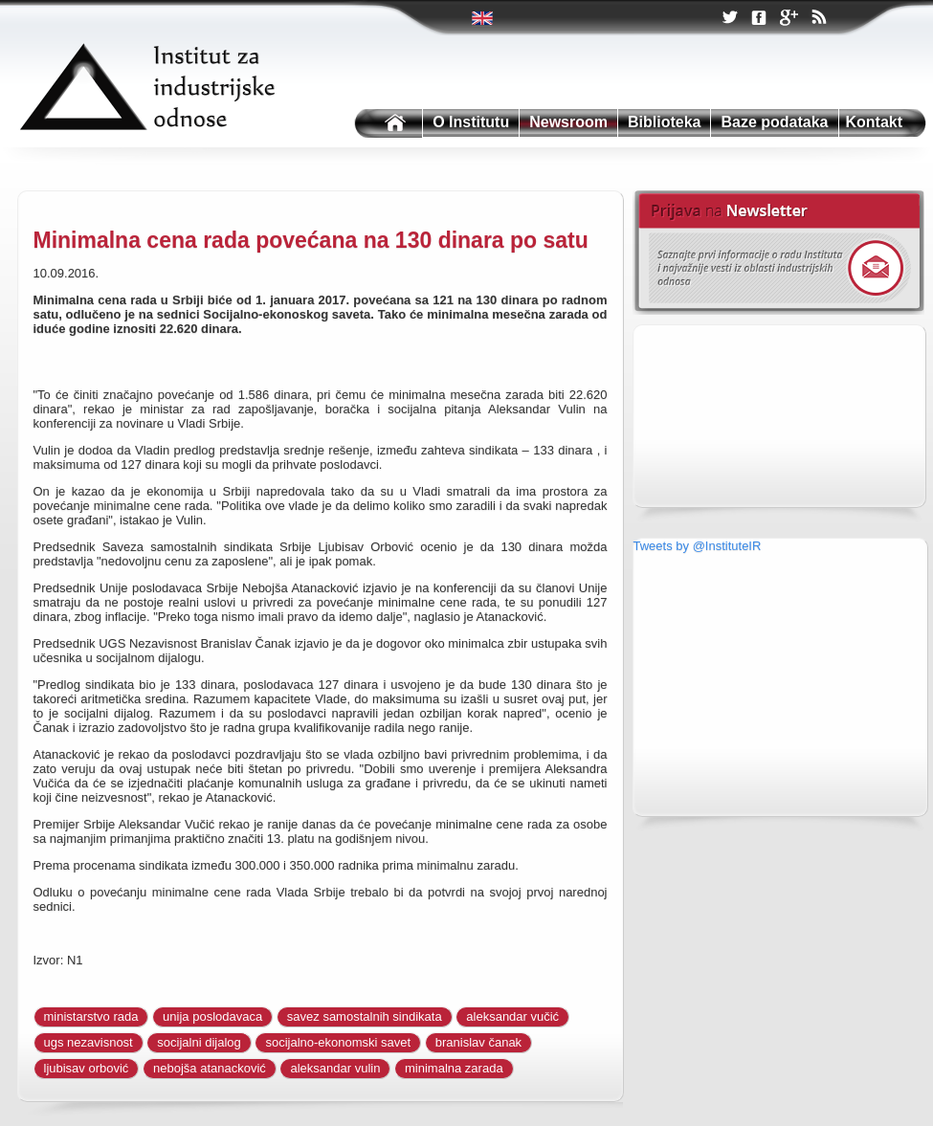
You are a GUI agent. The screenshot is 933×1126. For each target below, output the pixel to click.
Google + (788, 19)
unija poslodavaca (212, 1016)
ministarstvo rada (91, 1016)
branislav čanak (478, 1042)
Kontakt (874, 122)
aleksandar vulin (335, 1068)
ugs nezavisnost (88, 1042)
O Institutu (471, 122)
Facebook (758, 19)
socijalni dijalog (198, 1042)
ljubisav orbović (86, 1068)
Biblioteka (664, 122)
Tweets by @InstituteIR (697, 546)
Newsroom (568, 122)
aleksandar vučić (512, 1016)
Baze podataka (774, 122)
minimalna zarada (454, 1068)
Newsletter (778, 252)
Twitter (484, 18)
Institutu (386, 124)
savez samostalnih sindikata (364, 1016)
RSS (818, 19)
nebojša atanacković (209, 1068)
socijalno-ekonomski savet (338, 1042)
